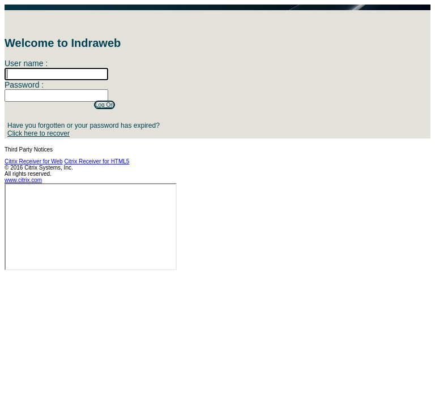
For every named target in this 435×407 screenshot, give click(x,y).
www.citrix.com (23, 180)
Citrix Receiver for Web (34, 161)
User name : (26, 63)
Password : (24, 84)
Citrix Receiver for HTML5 (96, 161)
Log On (104, 105)
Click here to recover (38, 133)
